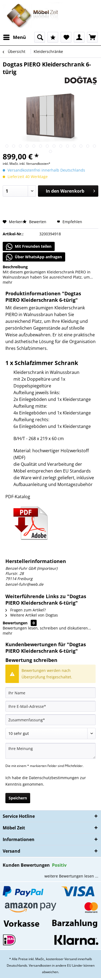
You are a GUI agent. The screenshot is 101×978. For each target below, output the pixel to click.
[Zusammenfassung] (50, 719)
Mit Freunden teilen (28, 246)
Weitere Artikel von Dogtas (31, 615)
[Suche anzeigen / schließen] (39, 37)
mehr (7, 282)
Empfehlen (69, 221)
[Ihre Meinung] (50, 751)
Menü (14, 36)
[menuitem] (14, 37)
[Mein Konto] (79, 37)
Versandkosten (40, 965)
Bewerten (35, 221)
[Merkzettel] (66, 37)
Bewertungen (15, 622)
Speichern (18, 798)
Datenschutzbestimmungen (54, 777)
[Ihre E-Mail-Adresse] (50, 706)
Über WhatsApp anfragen (34, 257)
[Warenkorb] (92, 37)
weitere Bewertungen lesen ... (71, 876)
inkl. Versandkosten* (34, 163)
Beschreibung (15, 266)
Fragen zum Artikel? (25, 609)
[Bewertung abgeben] (50, 733)
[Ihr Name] (50, 692)
